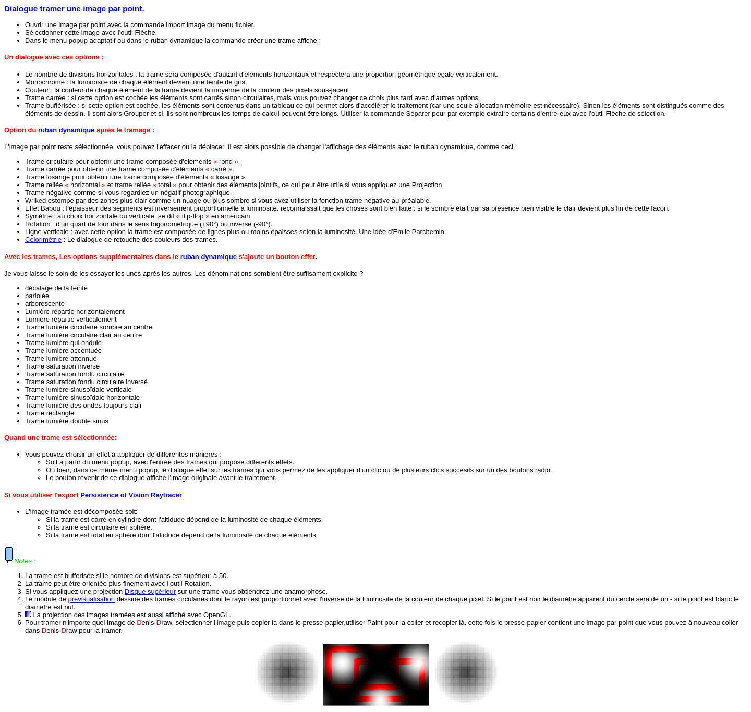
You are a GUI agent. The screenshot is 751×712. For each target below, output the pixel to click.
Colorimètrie (43, 239)
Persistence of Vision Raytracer (131, 495)
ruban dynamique (66, 130)
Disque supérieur (150, 591)
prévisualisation (91, 599)
